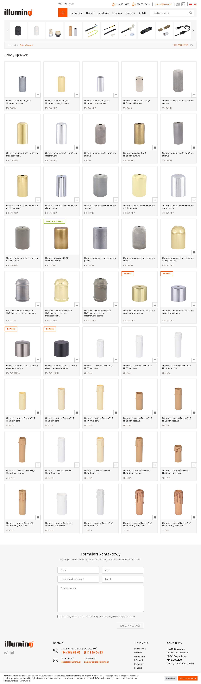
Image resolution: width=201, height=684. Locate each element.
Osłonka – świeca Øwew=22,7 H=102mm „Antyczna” (137, 524)
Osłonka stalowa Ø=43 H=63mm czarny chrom (22, 259)
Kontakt (142, 13)
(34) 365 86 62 (123, 4)
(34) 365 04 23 (143, 4)
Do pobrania (103, 13)
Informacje (117, 13)
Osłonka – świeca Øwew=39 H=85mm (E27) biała (58, 524)
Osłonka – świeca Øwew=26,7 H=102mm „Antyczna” (176, 524)
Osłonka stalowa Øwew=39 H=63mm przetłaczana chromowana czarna (97, 313)
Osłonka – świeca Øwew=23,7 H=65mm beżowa (137, 419)
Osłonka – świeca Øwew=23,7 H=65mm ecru (20, 419)
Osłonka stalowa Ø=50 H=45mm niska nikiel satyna (22, 367)
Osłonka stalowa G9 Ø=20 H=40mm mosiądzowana (57, 102)
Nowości (90, 13)
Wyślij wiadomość (130, 625)
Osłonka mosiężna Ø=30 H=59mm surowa (134, 154)
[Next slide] (193, 30)
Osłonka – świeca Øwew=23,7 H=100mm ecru (98, 419)
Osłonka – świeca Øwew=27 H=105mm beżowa (136, 472)
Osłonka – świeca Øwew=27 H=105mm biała (58, 472)
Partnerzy (130, 13)
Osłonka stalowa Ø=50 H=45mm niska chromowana (178, 312)
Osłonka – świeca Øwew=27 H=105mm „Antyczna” (19, 524)
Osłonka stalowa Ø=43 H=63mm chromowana (178, 207)
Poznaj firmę (77, 13)
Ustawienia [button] (170, 678)
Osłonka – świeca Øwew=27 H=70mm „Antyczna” (175, 472)
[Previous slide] (8, 30)
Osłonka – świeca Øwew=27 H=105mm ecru (97, 472)
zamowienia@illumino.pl (96, 661)
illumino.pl (12, 45)
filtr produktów (183, 45)
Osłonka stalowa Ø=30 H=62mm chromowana (61, 154)
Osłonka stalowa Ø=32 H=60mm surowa (100, 154)
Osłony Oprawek (26, 45)
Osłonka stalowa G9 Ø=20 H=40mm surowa (18, 102)
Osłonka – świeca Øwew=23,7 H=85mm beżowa (176, 419)
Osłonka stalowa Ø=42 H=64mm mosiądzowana (178, 259)
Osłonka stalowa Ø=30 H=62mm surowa (178, 102)
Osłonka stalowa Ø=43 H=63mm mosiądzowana (139, 207)
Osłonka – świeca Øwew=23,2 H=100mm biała (98, 524)
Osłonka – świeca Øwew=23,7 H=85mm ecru (59, 419)
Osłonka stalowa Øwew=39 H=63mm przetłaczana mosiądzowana (58, 313)
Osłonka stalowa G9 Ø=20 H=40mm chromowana (96, 102)
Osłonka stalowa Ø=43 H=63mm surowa (100, 207)
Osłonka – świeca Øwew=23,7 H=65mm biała (98, 367)
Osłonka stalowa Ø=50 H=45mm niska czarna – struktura (61, 367)
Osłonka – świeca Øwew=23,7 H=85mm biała (137, 367)
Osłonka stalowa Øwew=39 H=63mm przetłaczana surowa (21, 312)
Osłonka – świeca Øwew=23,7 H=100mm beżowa (20, 472)
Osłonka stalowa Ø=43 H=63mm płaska (100, 259)
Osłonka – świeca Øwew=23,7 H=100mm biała (176, 367)
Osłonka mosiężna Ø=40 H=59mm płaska (56, 259)
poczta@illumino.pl (163, 4)
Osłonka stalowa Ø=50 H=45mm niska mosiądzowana (139, 312)
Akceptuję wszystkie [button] (188, 678)
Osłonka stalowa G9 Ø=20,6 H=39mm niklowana (136, 102)
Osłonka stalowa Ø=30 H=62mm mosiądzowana (22, 154)
